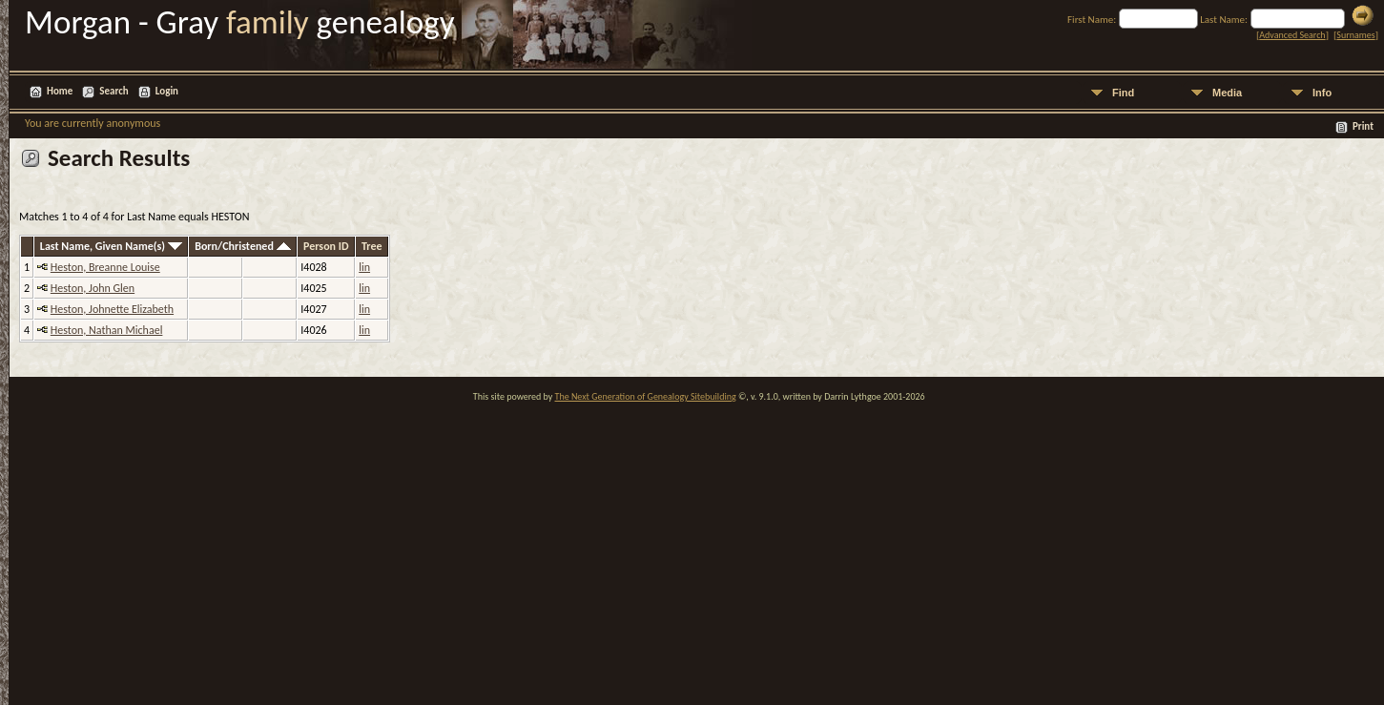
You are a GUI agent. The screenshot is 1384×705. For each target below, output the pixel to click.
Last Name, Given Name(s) (111, 246)
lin (364, 267)
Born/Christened (242, 246)
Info (1322, 92)
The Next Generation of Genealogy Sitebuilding (645, 396)
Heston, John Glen (92, 288)
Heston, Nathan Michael (107, 330)
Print (1363, 126)
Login (166, 91)
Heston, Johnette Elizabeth (112, 309)
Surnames (1355, 35)
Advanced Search (1292, 35)
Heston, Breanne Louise (105, 267)
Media (1227, 92)
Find (1123, 92)
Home (59, 91)
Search (113, 91)
